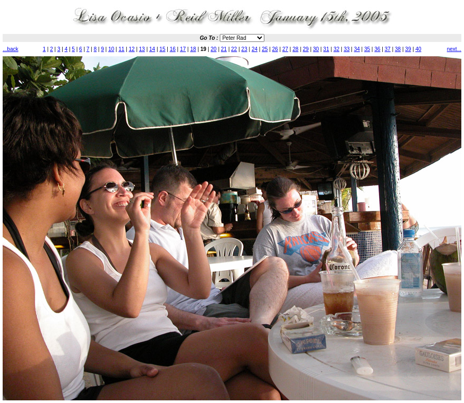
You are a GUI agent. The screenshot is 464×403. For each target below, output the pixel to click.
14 (152, 49)
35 (367, 49)
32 (336, 49)
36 (377, 49)
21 (224, 49)
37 (388, 49)
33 (346, 49)
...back (10, 49)
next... (454, 49)
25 (265, 49)
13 (142, 49)
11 (121, 49)
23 (244, 49)
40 (418, 49)
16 (173, 49)
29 (305, 49)
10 (111, 49)
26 (275, 49)
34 (357, 49)
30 (316, 49)
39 (408, 49)
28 (295, 49)
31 (326, 49)
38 (398, 49)
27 (285, 49)
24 (254, 49)
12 (132, 49)
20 (214, 49)
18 (193, 49)
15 (162, 49)
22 (234, 49)
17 (183, 49)
